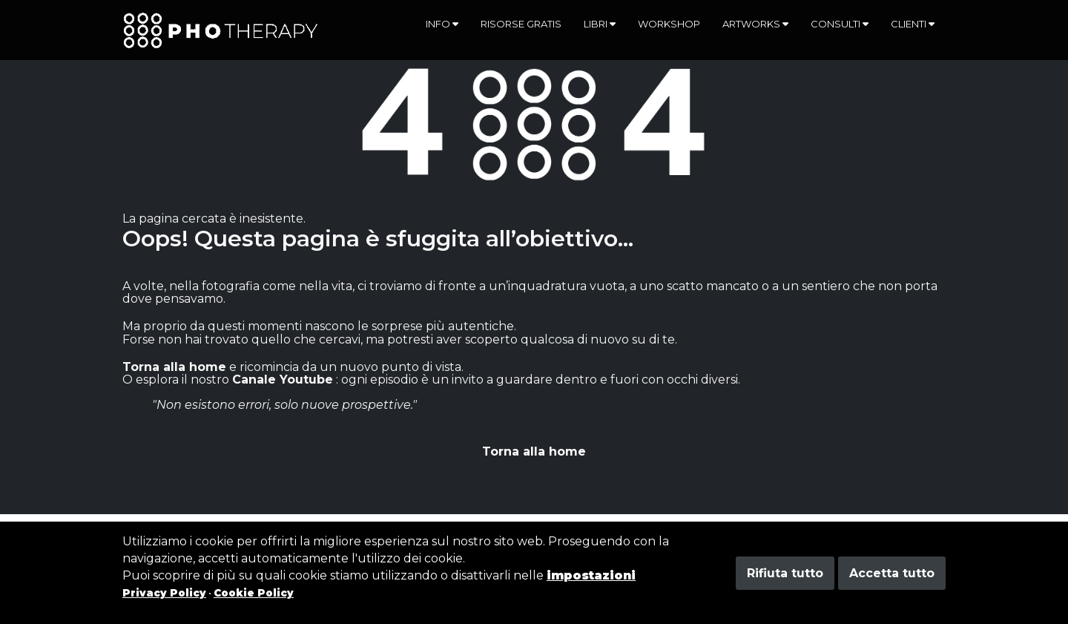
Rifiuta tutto (785, 573)
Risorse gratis (521, 24)
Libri (600, 24)
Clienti (912, 24)
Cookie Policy (254, 593)
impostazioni (591, 575)
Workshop (669, 24)
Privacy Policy (164, 593)
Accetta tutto (891, 573)
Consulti (839, 24)
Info (442, 24)
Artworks (755, 24)
